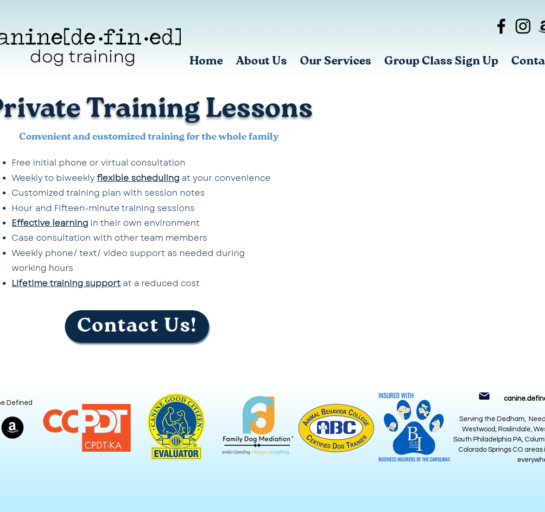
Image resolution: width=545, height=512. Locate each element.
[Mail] (484, 395)
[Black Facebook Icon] (501, 26)
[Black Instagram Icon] (523, 26)
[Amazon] (12, 427)
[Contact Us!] (137, 326)
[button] (335, 61)
